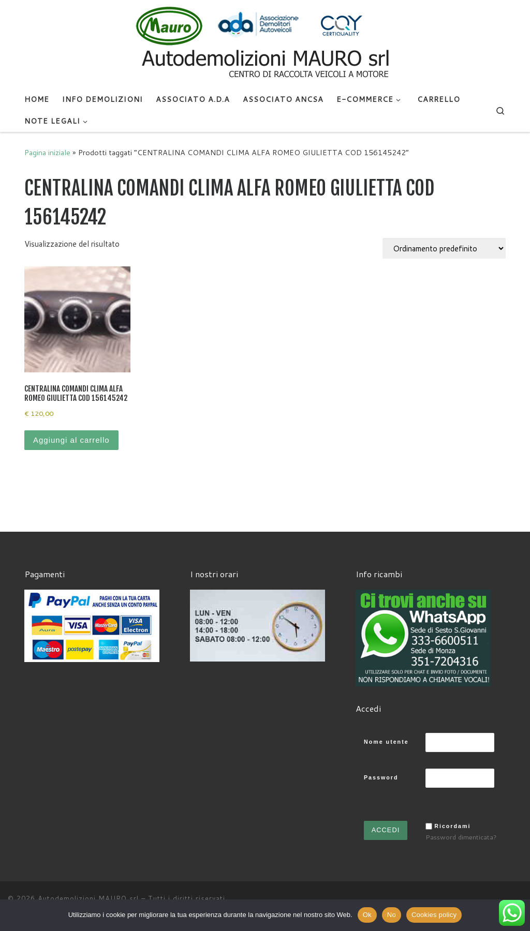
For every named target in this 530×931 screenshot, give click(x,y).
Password (381, 777)
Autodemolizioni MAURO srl (88, 898)
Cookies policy (434, 915)
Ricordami (452, 826)
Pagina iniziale (47, 152)
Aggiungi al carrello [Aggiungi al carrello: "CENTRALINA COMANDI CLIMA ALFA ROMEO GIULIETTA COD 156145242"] (71, 440)
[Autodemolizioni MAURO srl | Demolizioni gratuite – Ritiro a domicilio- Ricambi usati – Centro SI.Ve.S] (265, 43)
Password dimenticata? (461, 837)
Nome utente (386, 742)
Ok (367, 915)
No (391, 915)
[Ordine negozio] (444, 248)
